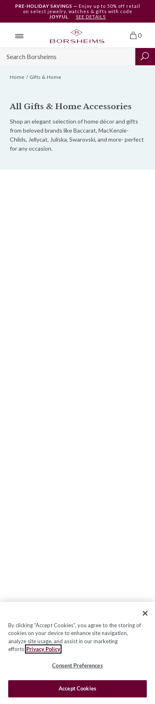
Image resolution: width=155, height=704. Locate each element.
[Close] (145, 613)
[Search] (67, 56)
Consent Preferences (77, 665)
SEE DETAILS (91, 16)
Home (17, 77)
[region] (77, 653)
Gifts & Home (46, 77)
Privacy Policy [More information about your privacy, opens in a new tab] (43, 649)
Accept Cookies (77, 688)
